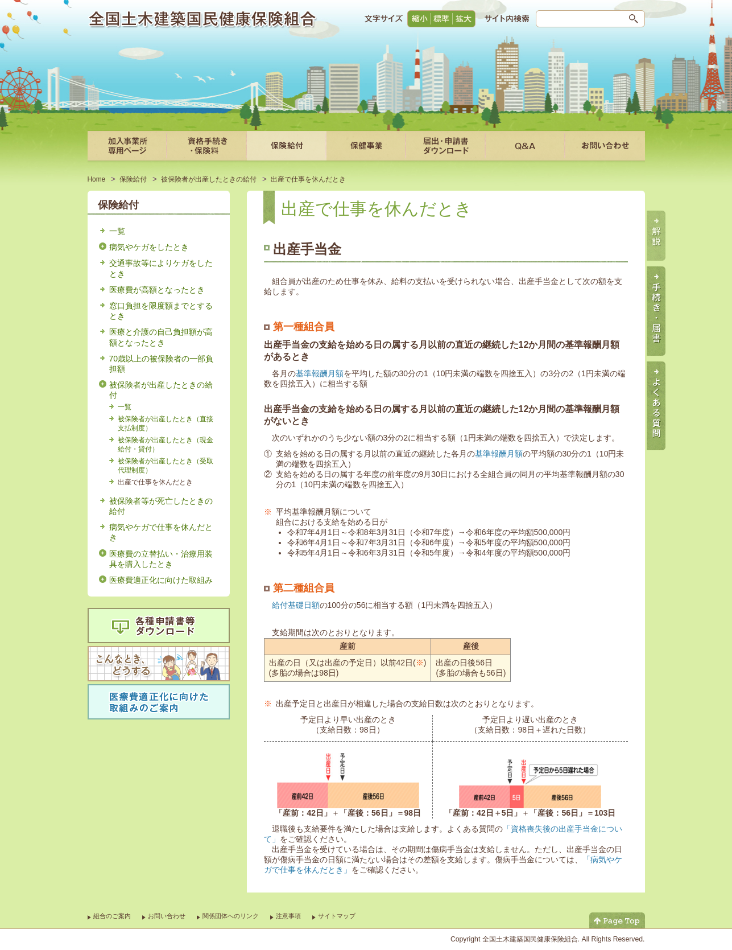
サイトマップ (336, 915)
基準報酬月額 (320, 373)
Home (97, 179)
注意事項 (288, 915)
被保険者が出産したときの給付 (209, 179)
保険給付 (133, 179)
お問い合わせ (166, 915)
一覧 (117, 231)
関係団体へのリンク (230, 915)
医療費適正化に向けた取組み (161, 580)
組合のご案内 (112, 915)
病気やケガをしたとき (149, 247)
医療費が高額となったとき (157, 289)
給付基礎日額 (296, 605)
